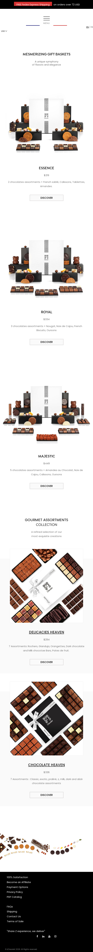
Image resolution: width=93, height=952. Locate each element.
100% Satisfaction (17, 877)
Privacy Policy (15, 892)
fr (92, 27)
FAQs (10, 906)
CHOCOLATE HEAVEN (46, 764)
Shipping (12, 911)
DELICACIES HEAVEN (46, 632)
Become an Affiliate (19, 882)
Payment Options (17, 887)
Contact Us (14, 916)
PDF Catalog (14, 897)
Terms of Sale (15, 921)
